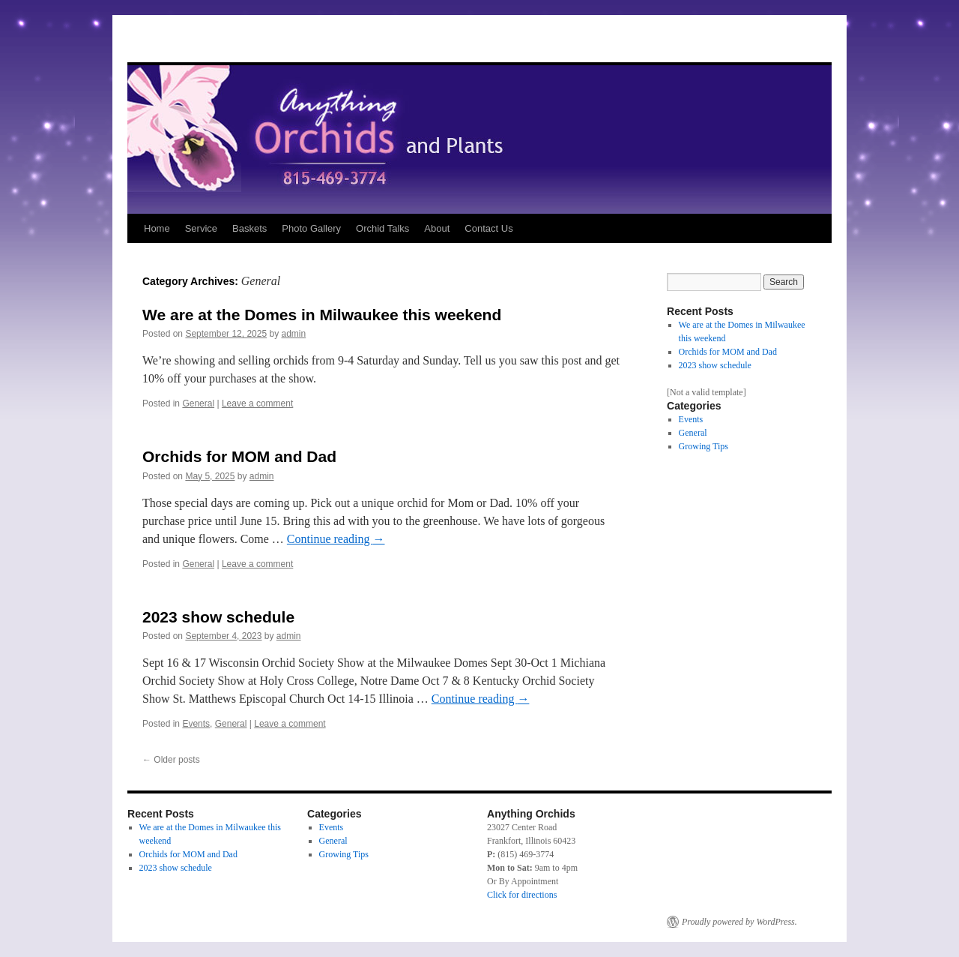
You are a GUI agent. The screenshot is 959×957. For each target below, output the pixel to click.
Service (201, 228)
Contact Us (488, 228)
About (437, 228)
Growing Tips (703, 446)
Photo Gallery (311, 228)
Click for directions (522, 895)
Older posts (171, 759)
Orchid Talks (382, 228)
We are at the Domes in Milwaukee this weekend (321, 314)
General (198, 403)
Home (157, 228)
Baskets (249, 228)
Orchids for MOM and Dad (239, 456)
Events (196, 723)
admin (294, 333)
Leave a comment (257, 403)
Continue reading (336, 538)
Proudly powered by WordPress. (739, 921)
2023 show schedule (218, 617)
